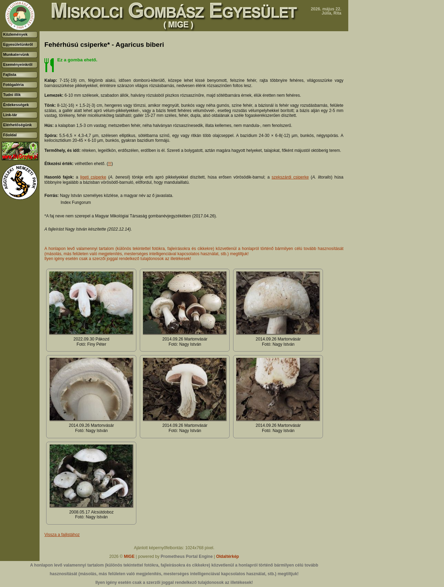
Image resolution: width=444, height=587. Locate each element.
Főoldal (10, 135)
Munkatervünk (16, 54)
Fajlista (9, 74)
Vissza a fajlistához (62, 534)
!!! (109, 163)
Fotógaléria (13, 85)
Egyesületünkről (18, 44)
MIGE (129, 556)
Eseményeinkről (17, 64)
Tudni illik (12, 95)
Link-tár (10, 115)
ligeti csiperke (93, 177)
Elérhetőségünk (17, 125)
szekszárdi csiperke (290, 177)
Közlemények (15, 34)
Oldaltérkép (227, 556)
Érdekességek (16, 105)
